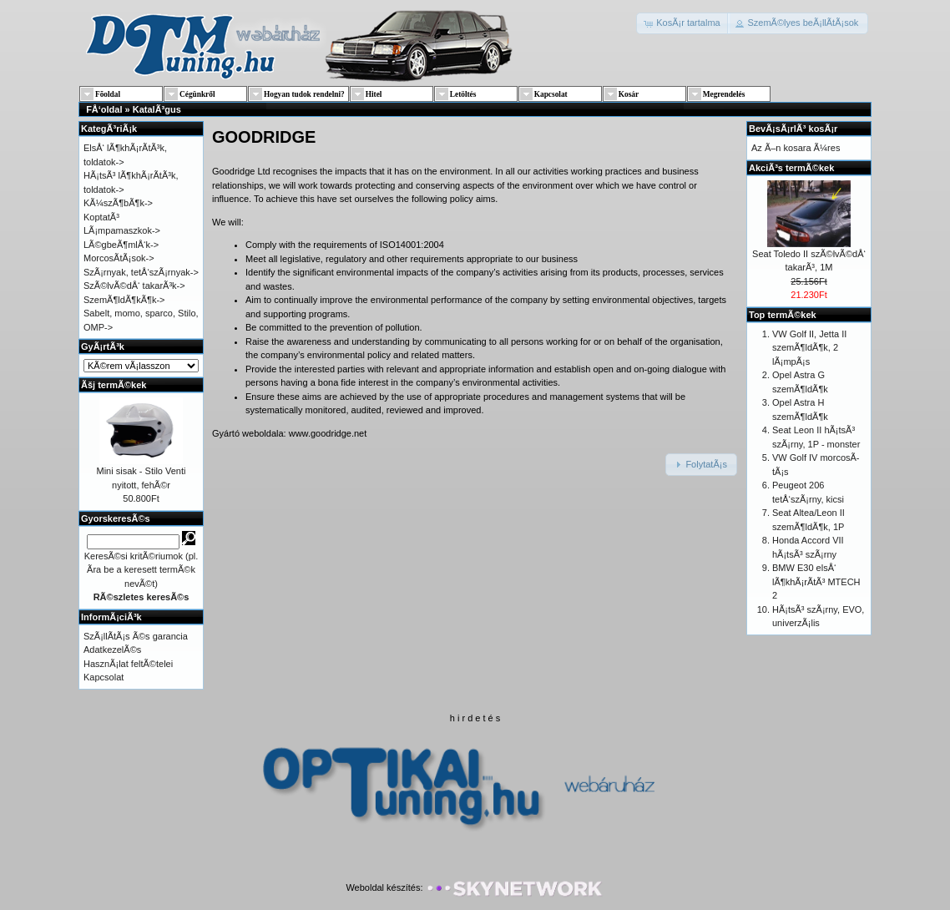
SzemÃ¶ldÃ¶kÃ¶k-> (124, 300)
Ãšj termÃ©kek (113, 385)
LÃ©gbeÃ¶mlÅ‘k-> (121, 245)
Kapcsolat (103, 677)
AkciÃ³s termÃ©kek (791, 168)
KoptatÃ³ (101, 217)
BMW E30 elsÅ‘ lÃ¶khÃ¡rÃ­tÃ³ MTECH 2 (816, 581)
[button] (683, 23)
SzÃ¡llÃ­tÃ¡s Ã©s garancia (135, 636)
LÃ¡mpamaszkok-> (121, 230)
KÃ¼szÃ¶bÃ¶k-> (118, 203)
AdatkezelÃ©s (112, 650)
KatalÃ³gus (157, 109)
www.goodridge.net (328, 433)
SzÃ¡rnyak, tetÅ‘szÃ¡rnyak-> (141, 272)
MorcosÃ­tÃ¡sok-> (118, 258)
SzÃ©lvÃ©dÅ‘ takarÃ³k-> (134, 286)
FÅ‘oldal (104, 109)
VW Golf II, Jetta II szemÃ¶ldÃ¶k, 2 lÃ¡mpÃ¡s (809, 348)
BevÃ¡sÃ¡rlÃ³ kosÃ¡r (793, 129)
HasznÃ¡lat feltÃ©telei (128, 664)
